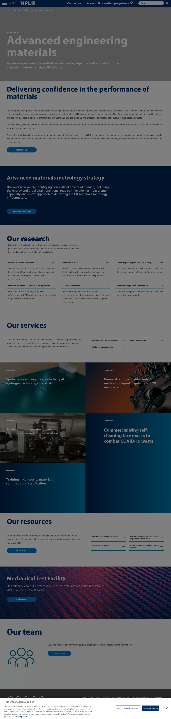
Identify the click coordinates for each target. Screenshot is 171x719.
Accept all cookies (151, 711)
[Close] (167, 711)
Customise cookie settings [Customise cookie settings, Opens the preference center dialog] (127, 711)
